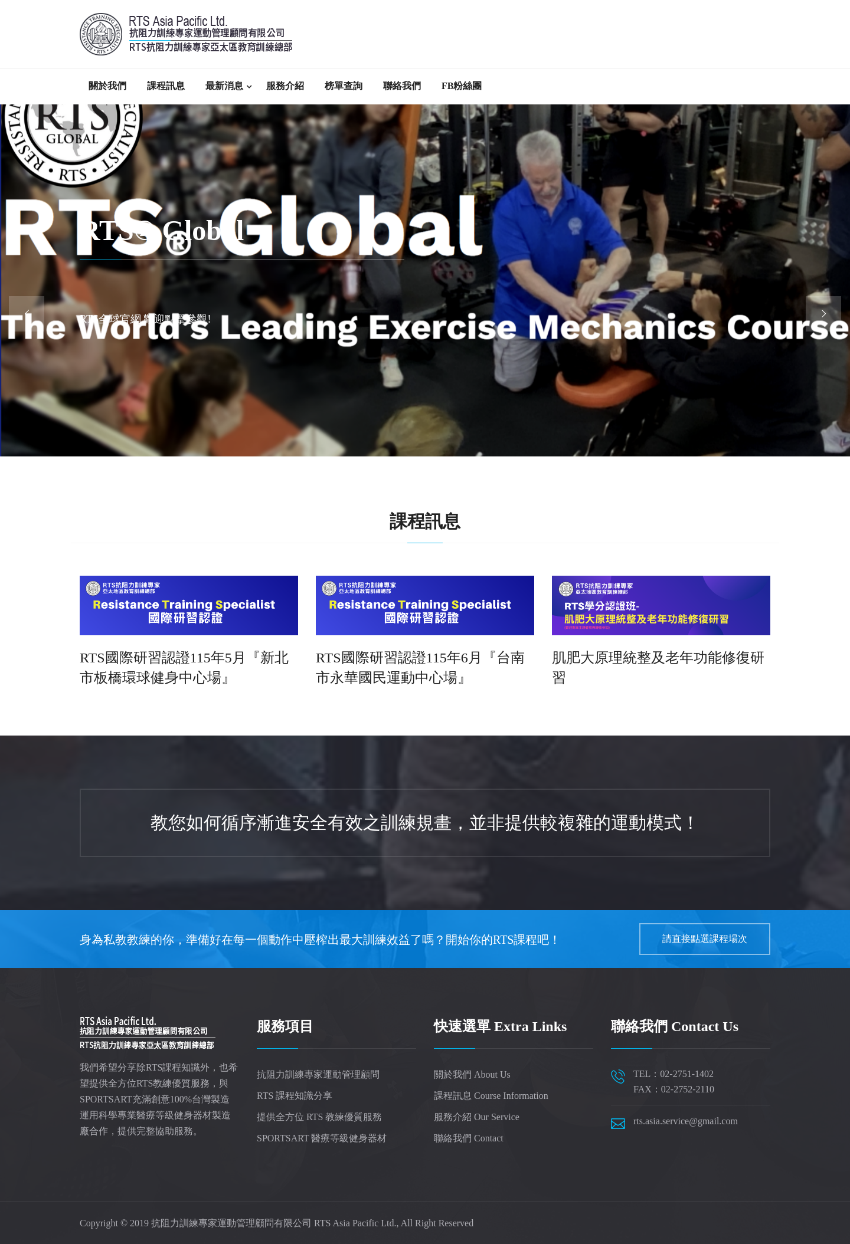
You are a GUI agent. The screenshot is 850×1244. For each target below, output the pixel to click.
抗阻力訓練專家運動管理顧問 (318, 1074)
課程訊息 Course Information (491, 1096)
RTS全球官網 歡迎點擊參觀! (145, 319)
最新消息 (224, 86)
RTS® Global (162, 230)
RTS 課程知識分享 (294, 1096)
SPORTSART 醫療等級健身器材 (322, 1138)
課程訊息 (166, 86)
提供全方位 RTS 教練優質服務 (319, 1117)
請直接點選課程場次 (704, 939)
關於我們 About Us (472, 1074)
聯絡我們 (402, 86)
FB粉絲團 (462, 86)
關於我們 (107, 86)
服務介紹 (285, 86)
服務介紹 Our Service (476, 1117)
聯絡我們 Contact (469, 1138)
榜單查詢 (343, 86)
